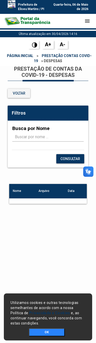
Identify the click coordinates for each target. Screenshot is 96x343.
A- (62, 44)
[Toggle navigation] (87, 21)
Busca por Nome (31, 128)
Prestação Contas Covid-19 (63, 58)
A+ (48, 44)
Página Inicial (20, 56)
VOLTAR (19, 93)
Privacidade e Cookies (49, 313)
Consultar (70, 159)
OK (47, 332)
